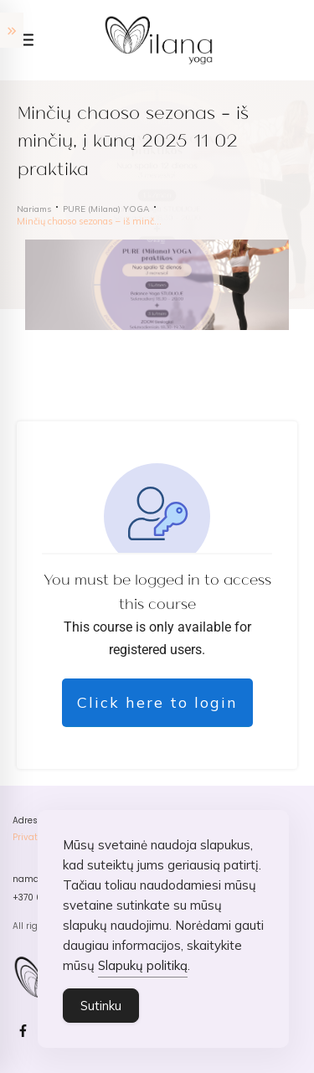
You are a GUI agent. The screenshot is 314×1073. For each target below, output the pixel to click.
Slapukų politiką (143, 966)
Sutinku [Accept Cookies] (100, 1006)
